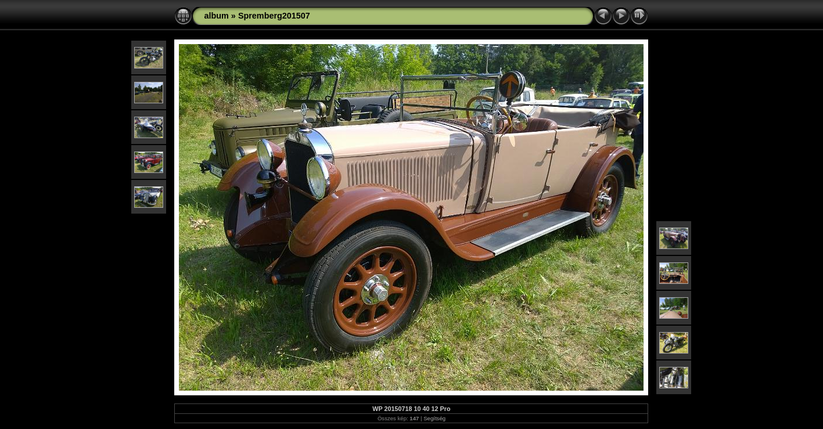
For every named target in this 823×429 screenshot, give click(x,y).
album (216, 15)
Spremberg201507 (274, 15)
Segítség (434, 418)
